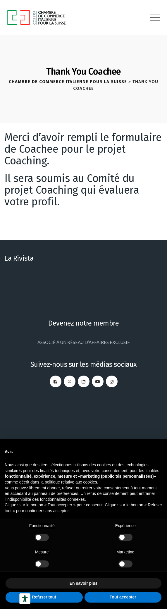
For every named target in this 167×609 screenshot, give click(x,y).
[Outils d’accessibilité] (24, 598)
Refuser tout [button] (44, 597)
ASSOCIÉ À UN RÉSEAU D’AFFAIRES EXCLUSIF (83, 342)
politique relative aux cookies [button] (71, 482)
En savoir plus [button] (84, 583)
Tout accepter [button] (123, 597)
